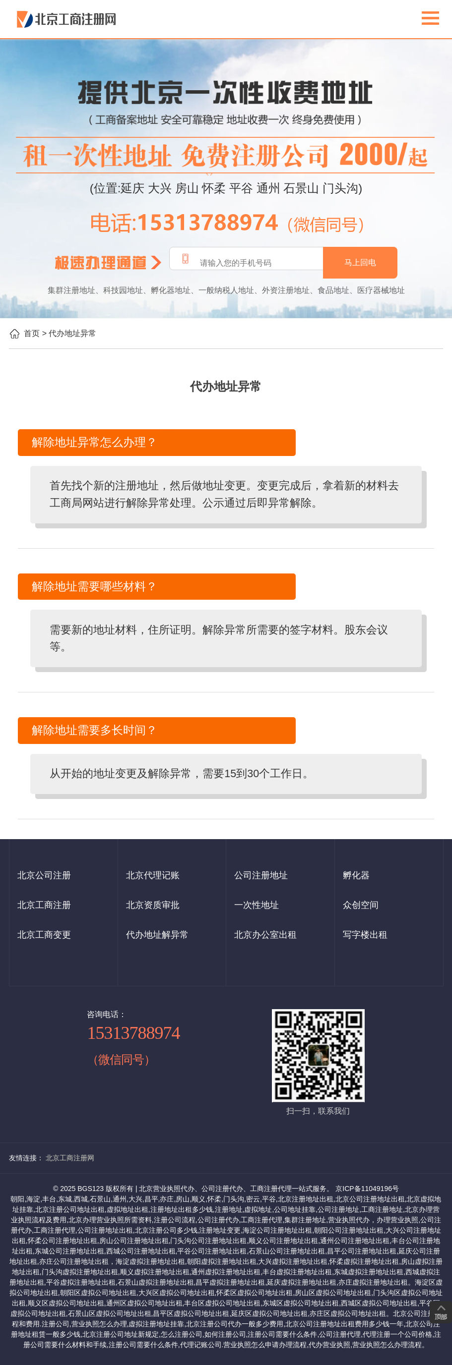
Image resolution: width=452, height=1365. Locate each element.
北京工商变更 (44, 935)
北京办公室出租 (265, 935)
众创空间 (361, 905)
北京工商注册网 (70, 1158)
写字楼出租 (365, 935)
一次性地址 (256, 905)
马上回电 (360, 262)
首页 (32, 333)
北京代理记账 (153, 875)
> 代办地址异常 (69, 333)
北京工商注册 (44, 905)
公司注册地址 (261, 875)
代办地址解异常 (157, 935)
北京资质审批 (153, 905)
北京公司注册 (44, 875)
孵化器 (356, 875)
